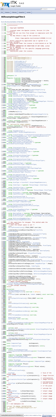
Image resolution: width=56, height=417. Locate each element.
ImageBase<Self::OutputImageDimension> (21, 132)
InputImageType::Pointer (44, 101)
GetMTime (11, 319)
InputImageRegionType (20, 108)
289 (3, 290)
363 (3, 351)
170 (3, 200)
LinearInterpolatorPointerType (24, 171)
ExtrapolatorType (19, 175)
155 (3, 182)
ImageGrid (21, 12)
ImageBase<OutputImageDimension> (19, 220)
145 (3, 163)
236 (3, 251)
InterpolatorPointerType (22, 151)
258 (3, 266)
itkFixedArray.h (20, 61)
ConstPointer (17, 96)
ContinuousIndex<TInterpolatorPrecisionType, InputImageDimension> (24, 206)
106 (3, 105)
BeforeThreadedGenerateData (18, 311)
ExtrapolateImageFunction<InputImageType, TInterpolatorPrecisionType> (22, 176)
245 (3, 257)
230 (3, 247)
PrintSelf (11, 294)
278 (3, 278)
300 (3, 298)
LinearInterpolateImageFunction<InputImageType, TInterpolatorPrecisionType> (25, 168)
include (29, 12)
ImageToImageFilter (14, 86)
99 (3, 95)
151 (3, 175)
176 (3, 209)
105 (3, 102)
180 (3, 214)
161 (3, 187)
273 (3, 274)
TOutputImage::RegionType (16, 211)
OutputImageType (18, 100)
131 (3, 135)
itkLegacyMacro (13, 338)
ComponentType (18, 163)
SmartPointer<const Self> (33, 96)
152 (3, 178)
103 (3, 100)
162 (3, 190)
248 (3, 260)
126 (3, 131)
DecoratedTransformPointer (22, 142)
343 (3, 323)
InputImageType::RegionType (17, 109)
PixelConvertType (19, 196)
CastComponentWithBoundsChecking (20, 351)
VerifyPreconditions (15, 227)
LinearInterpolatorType (21, 167)
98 (3, 92)
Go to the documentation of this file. (12, 22)
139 (3, 151)
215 (3, 239)
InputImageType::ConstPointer (17, 104)
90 (3, 84)
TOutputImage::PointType (42, 190)
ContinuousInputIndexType (22, 204)
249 (3, 261)
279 (3, 279)
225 (3, 244)
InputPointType (18, 187)
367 (3, 357)
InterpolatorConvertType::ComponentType (21, 164)
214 (3, 238)
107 (3, 108)
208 (3, 235)
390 (3, 399)
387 (3, 391)
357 (3, 338)
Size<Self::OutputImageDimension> (33, 182)
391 (3, 401)
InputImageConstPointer (21, 102)
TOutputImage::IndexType (38, 185)
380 (3, 375)
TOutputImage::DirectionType (42, 216)
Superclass (17, 92)
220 (3, 243)
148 (3, 171)
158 (3, 185)
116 (3, 117)
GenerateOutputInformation (18, 303)
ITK (2, 12)
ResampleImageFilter (34, 84)
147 (3, 167)
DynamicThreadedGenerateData (18, 323)
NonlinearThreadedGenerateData (19, 329)
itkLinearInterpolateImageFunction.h (27, 68)
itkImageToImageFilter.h (23, 65)
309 (3, 303)
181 (3, 216)
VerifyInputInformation (16, 298)
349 (3, 329)
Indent (33, 294)
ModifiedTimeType (14, 317)
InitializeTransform (15, 370)
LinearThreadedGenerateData (18, 334)
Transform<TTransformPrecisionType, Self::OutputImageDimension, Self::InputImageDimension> (29, 135)
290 (3, 292)
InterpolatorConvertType (22, 159)
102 (3, 99)
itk (15, 75)
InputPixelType (18, 194)
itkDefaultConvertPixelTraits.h (26, 70)
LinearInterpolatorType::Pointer (19, 172)
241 (3, 256)
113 (3, 114)
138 (3, 148)
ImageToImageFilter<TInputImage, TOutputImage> (27, 92)
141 (3, 155)
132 (3, 137)
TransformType (18, 135)
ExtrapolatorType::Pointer (16, 180)
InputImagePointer (19, 101)
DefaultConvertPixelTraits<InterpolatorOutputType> (25, 160)
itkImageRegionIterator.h (23, 64)
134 (3, 142)
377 (3, 370)
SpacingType (17, 213)
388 (3, 393)
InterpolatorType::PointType (17, 189)
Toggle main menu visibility (2, 8)
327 (3, 315)
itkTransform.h (19, 63)
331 (3, 319)
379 (3, 373)
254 (3, 263)
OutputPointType (18, 190)
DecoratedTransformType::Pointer (19, 144)
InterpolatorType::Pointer (16, 153)
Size (19, 242)
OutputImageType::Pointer (16, 106)
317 (3, 307)
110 (3, 111)
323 (3, 311)
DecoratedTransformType (21, 140)
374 (3, 366)
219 (3, 242)
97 (3, 91)
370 (3, 361)
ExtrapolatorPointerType (22, 178)
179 (3, 213)
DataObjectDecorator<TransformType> (20, 141)
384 (3, 383)
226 (3, 245)
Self (14, 91)
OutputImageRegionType (21, 209)
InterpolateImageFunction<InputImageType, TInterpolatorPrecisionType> (22, 149)
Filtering (14, 12)
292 (3, 294)
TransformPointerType (20, 137)
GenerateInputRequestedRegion (19, 307)
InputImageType (18, 99)
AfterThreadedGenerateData (18, 315)
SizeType (16, 182)
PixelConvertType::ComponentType (19, 202)
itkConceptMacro (14, 283)
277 (3, 276)
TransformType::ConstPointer (17, 139)
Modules (7, 12)
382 (3, 379)
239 (3, 253)
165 (3, 193)
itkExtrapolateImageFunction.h (25, 66)
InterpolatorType (19, 148)
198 (3, 230)
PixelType (16, 193)
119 (3, 121)
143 (3, 159)
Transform (38, 230)
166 (3, 194)
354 (3, 334)
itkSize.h (17, 69)
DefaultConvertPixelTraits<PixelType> (20, 198)
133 (3, 140)
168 (3, 196)
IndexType (16, 185)
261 (3, 269)
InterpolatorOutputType (21, 155)
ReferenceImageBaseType (21, 218)
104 (3, 101)
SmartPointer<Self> (27, 95)
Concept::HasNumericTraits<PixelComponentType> (24, 284)
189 (3, 227)
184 (3, 218)
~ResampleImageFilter (16, 292)
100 (3, 96)
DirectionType (18, 216)
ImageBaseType (18, 131)
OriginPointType (18, 214)
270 (3, 271)
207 (3, 234)
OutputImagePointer (20, 105)
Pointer (15, 95)
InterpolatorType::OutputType (17, 157)
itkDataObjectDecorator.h (23, 72)
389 (3, 396)
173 (3, 204)
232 (3, 249)
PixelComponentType (20, 200)
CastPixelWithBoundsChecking (18, 361)
